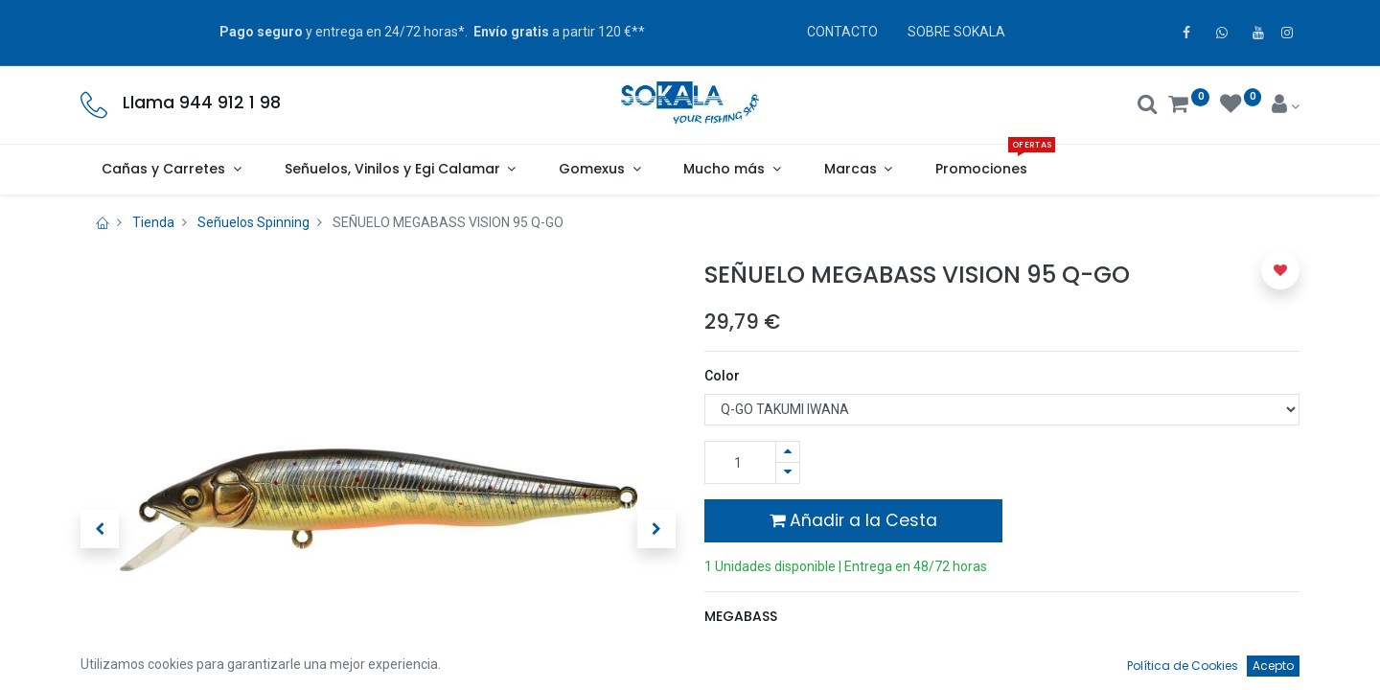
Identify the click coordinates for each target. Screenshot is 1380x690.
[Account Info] (1286, 106)
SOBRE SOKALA (956, 31)
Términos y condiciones (787, 674)
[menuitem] (981, 170)
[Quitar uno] (787, 473)
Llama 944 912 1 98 (202, 102)
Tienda (153, 222)
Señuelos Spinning (253, 222)
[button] (99, 529)
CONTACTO (842, 31)
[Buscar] (1148, 106)
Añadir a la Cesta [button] (853, 520)
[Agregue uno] (787, 452)
